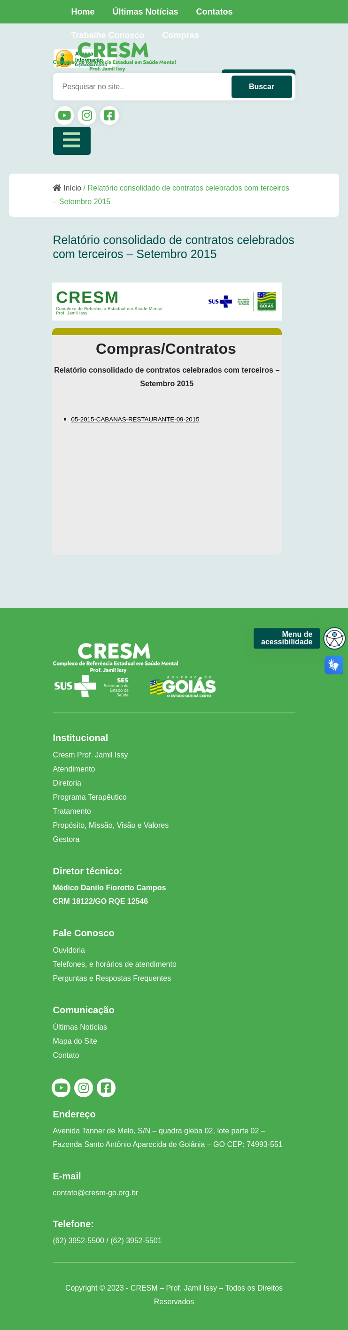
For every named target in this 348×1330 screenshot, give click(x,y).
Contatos (214, 11)
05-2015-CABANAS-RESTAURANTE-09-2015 (135, 419)
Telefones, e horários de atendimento (115, 964)
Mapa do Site (75, 1041)
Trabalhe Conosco (108, 35)
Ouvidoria (69, 950)
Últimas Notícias (145, 11)
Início (67, 188)
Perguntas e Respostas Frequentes (112, 978)
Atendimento (74, 769)
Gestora (66, 839)
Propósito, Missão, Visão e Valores (111, 825)
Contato (66, 1055)
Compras (180, 35)
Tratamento (72, 811)
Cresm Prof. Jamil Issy (90, 755)
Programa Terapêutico (90, 797)
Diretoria (67, 783)
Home (83, 11)
